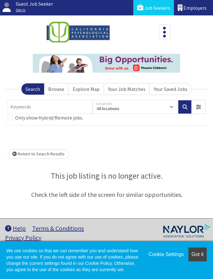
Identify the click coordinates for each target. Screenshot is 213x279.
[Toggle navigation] (164, 32)
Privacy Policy (23, 238)
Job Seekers (153, 8)
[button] (198, 107)
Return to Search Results (38, 154)
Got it (198, 254)
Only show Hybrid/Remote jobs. (49, 117)
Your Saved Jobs (170, 89)
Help (15, 228)
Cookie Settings (166, 254)
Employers (192, 8)
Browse (56, 89)
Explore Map (86, 89)
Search (33, 89)
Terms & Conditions (58, 228)
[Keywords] (50, 107)
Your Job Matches (127, 89)
